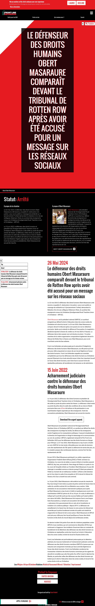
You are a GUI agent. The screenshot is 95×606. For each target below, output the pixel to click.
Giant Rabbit (53, 593)
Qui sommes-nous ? (59, 17)
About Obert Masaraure (9, 191)
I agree (72, 2)
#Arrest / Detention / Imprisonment (69, 565)
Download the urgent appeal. (71, 419)
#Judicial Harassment (50, 565)
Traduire (91, 23)
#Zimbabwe (32, 565)
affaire (62, 408)
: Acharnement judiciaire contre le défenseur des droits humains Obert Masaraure (13, 284)
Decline (81, 2)
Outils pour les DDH (13, 17)
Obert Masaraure (73, 210)
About (2, 268)
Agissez (47, 581)
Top (2, 265)
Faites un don (35, 17)
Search (82, 17)
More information (15, 7)
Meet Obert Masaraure (62, 249)
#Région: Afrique (22, 565)
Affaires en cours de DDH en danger (70, 601)
